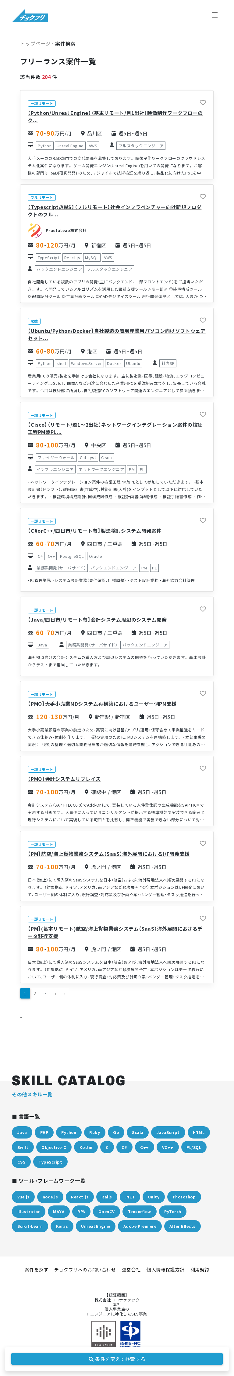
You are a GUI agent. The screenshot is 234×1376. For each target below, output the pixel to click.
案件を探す (36, 1269)
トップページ (35, 43)
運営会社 (131, 1269)
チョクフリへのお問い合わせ (85, 1269)
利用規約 (199, 1269)
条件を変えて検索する (117, 1359)
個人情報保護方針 (166, 1269)
